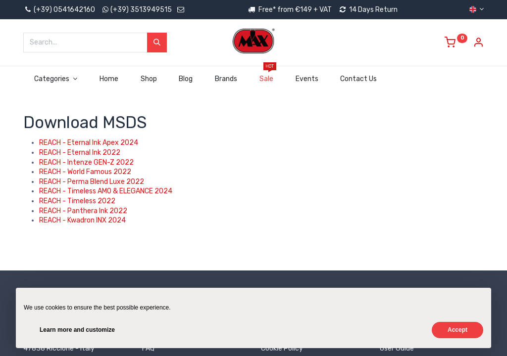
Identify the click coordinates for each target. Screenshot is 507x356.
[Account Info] (478, 44)
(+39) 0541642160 (59, 9)
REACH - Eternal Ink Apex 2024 (88, 142)
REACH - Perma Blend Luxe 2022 (91, 182)
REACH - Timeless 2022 (77, 201)
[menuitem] (108, 79)
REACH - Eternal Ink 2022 (79, 152)
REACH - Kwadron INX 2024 (82, 220)
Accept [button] (457, 329)
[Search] (157, 42)
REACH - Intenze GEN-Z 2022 (86, 162)
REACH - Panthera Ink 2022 (83, 211)
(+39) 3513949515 (141, 9)
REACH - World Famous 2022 (85, 172)
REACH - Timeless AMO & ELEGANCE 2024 (105, 191)
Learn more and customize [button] (77, 329)
